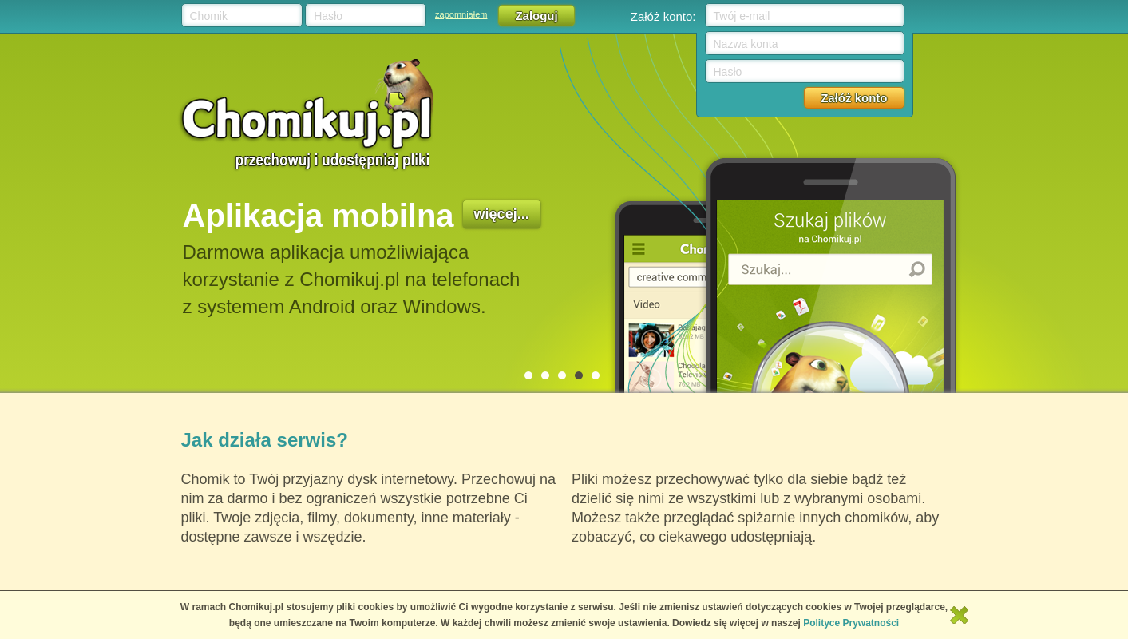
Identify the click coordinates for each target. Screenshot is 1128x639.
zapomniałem (461, 14)
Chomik (209, 16)
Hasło (328, 16)
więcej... (501, 214)
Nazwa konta (746, 44)
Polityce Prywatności (851, 623)
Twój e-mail (742, 16)
